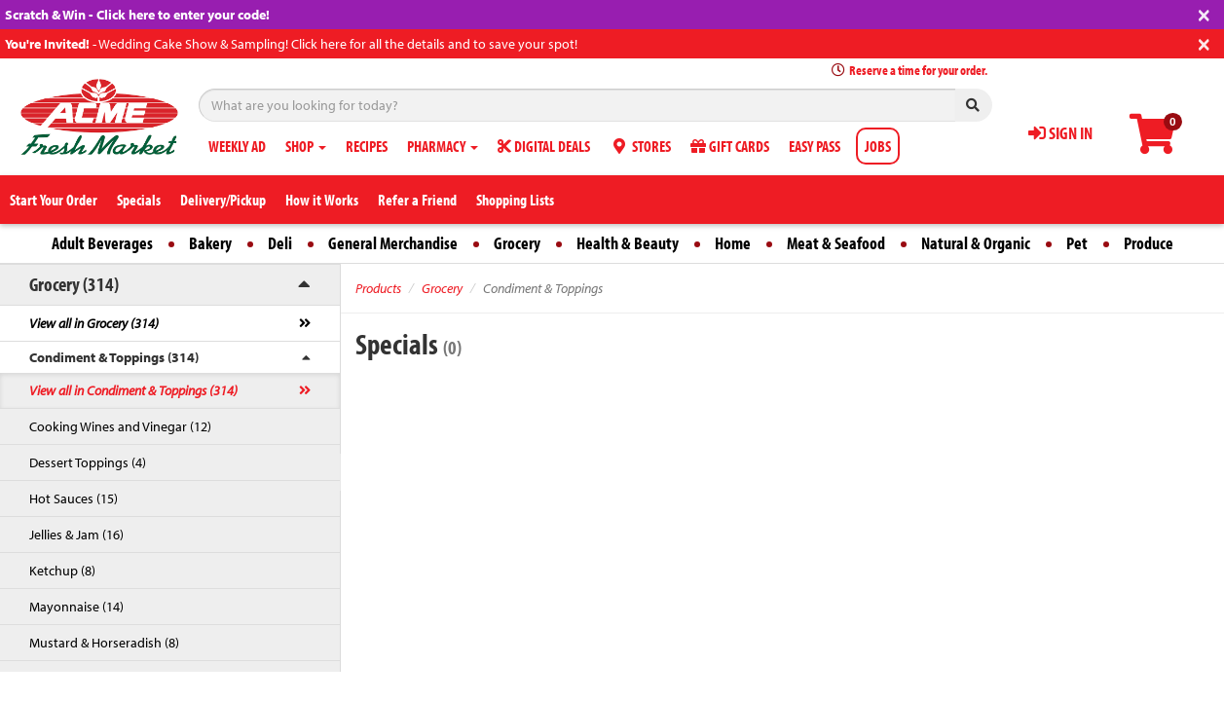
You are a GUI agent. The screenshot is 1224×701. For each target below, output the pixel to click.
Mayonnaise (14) (76, 606)
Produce (1148, 243)
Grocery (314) (74, 284)
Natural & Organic (975, 243)
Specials (139, 199)
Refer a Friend (417, 199)
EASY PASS (814, 146)
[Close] (1204, 13)
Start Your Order (53, 199)
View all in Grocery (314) (94, 323)
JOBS (878, 146)
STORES (640, 146)
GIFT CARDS (729, 146)
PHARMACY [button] (442, 146)
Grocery (517, 243)
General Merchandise (393, 243)
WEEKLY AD (237, 146)
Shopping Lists (515, 199)
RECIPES (367, 146)
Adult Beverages (102, 243)
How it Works (321, 199)
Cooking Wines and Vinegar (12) (120, 426)
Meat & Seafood (836, 243)
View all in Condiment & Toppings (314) (133, 390)
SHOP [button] (305, 146)
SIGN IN (1060, 133)
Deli (280, 243)
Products (378, 288)
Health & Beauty (627, 243)
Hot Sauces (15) (73, 498)
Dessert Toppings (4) (87, 462)
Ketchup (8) (62, 570)
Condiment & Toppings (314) (114, 357)
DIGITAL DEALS (544, 146)
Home (733, 243)
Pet (1077, 243)
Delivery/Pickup (223, 199)
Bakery (210, 243)
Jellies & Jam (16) (76, 534)
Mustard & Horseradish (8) (104, 642)
